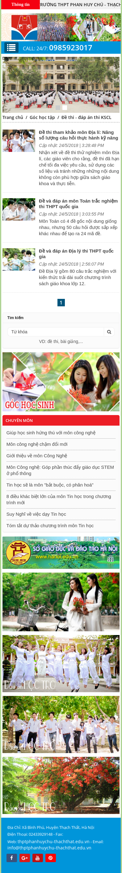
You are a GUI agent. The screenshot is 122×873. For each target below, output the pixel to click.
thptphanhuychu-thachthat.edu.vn (54, 841)
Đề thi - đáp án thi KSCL (86, 117)
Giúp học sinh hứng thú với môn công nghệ (50, 432)
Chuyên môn (19, 420)
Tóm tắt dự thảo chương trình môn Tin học (50, 525)
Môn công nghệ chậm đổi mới (36, 444)
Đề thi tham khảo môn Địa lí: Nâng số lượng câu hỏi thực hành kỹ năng (78, 135)
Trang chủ (12, 117)
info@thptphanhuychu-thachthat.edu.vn (49, 848)
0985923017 (70, 47)
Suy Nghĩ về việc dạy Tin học (36, 514)
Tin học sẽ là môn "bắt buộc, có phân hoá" (50, 484)
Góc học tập (42, 117)
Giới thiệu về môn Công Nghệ (36, 455)
